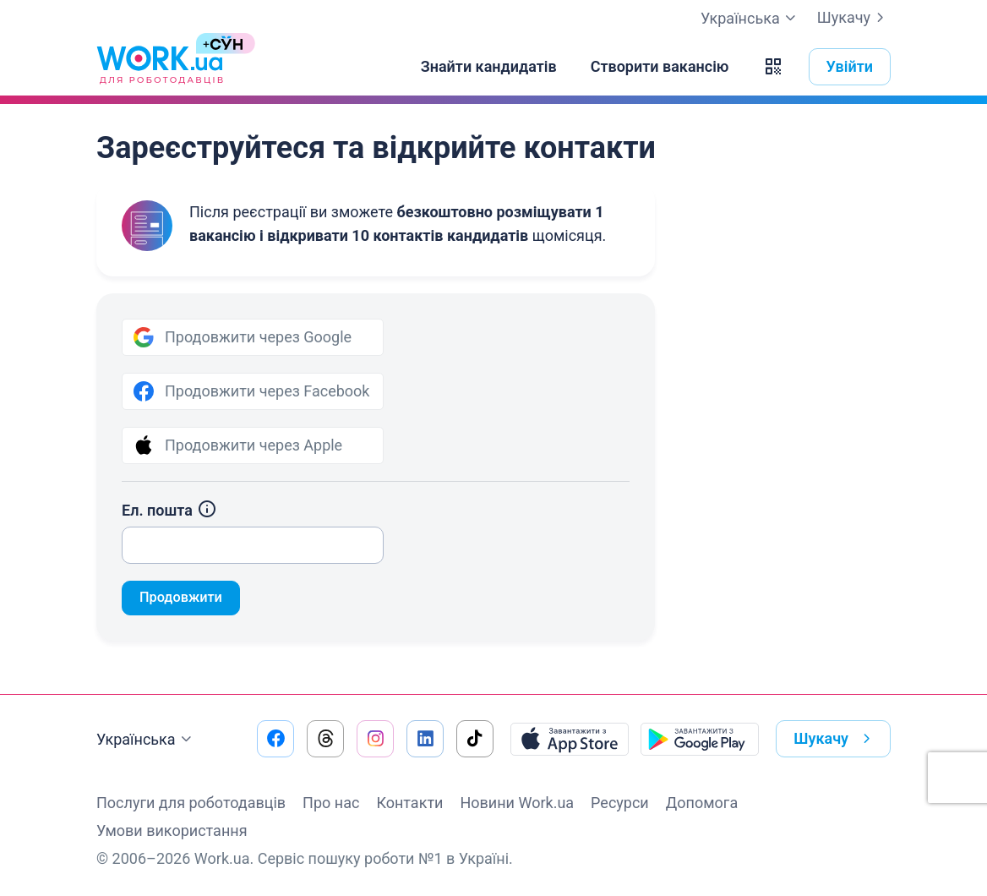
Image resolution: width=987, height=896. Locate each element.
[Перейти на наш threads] (325, 738)
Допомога (702, 802)
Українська (146, 739)
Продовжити (185, 599)
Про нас (331, 802)
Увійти (850, 66)
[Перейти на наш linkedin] (425, 738)
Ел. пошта (169, 510)
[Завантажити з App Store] (569, 738)
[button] (773, 67)
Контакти (409, 802)
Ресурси (620, 802)
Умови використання (172, 830)
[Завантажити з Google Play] (700, 738)
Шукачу (854, 18)
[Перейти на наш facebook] (275, 738)
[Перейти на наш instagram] (375, 738)
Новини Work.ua (517, 802)
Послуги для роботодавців (191, 802)
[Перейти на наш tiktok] (475, 738)
